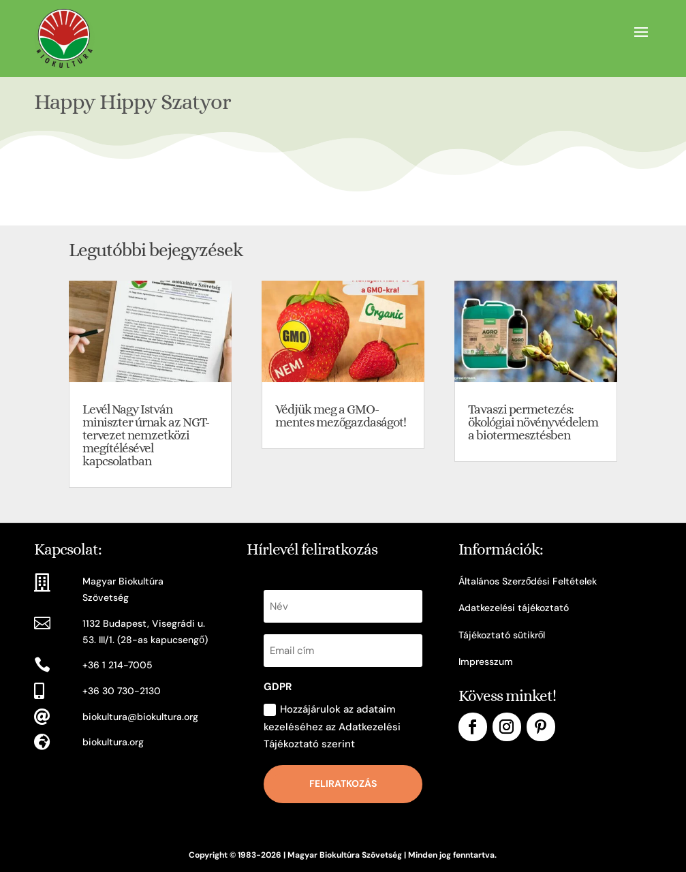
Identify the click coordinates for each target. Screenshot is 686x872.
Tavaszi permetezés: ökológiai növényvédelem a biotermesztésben (533, 422)
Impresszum (485, 661)
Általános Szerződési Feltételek (527, 581)
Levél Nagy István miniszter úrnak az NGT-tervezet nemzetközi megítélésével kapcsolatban (145, 435)
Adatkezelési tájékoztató (513, 608)
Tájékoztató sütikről (502, 635)
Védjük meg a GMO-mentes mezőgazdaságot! (341, 415)
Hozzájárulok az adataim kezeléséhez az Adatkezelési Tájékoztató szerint (332, 726)
